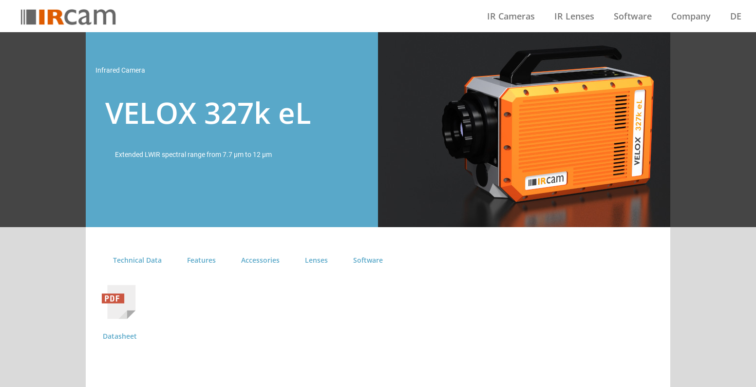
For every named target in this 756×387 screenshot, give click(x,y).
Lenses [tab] (316, 260)
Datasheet (120, 336)
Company (691, 16)
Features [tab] (201, 260)
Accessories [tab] (260, 260)
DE (735, 16)
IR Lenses (574, 16)
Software (633, 16)
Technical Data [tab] (137, 260)
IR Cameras (511, 16)
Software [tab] (368, 260)
